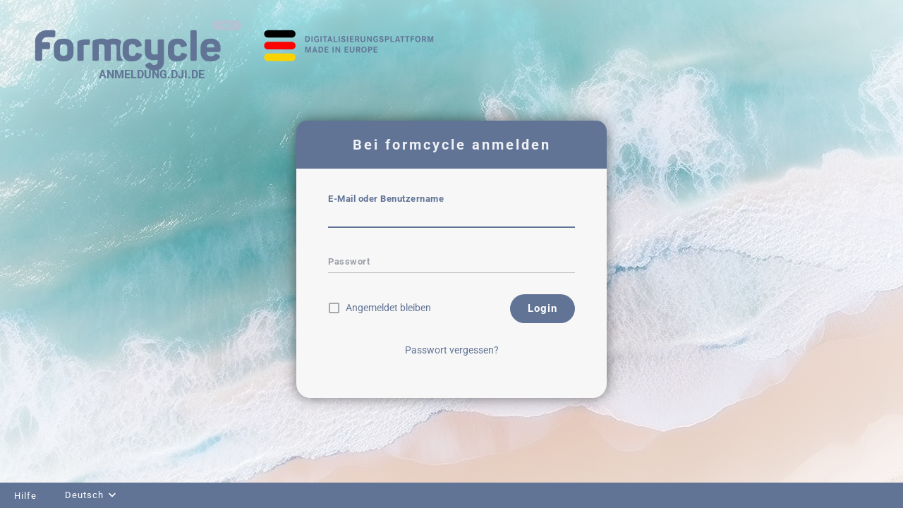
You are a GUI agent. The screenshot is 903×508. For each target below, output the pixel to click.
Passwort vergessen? (452, 350)
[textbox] (451, 218)
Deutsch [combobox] (84, 495)
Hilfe (25, 495)
